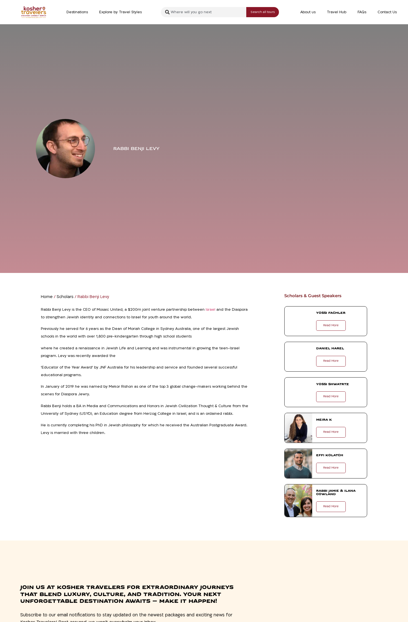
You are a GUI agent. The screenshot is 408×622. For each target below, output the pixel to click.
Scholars (65, 296)
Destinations (77, 12)
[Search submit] (262, 12)
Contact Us (387, 12)
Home (47, 296)
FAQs (362, 12)
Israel (210, 309)
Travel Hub (336, 12)
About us (308, 12)
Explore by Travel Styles (120, 12)
